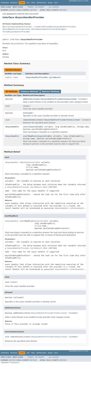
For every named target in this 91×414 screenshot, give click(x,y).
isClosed (27, 113)
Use (27, 3)
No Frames (39, 7)
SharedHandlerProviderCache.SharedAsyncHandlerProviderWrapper (34, 29)
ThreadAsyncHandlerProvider (16, 32)
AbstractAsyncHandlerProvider (17, 27)
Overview (5, 3)
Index (50, 3)
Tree (33, 3)
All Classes (54, 7)
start (25, 127)
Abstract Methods (50, 92)
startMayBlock (30, 136)
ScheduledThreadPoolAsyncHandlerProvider (55, 27)
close (25, 106)
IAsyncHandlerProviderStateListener (59, 99)
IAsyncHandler (12, 127)
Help (56, 3)
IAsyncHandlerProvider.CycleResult (43, 77)
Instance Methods (29, 92)
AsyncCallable (36, 127)
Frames (31, 7)
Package (13, 3)
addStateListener (31, 99)
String (80, 127)
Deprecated (41, 3)
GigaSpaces (14, 362)
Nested (12, 10)
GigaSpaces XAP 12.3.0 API (78, 1)
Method (33, 10)
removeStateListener (33, 120)
